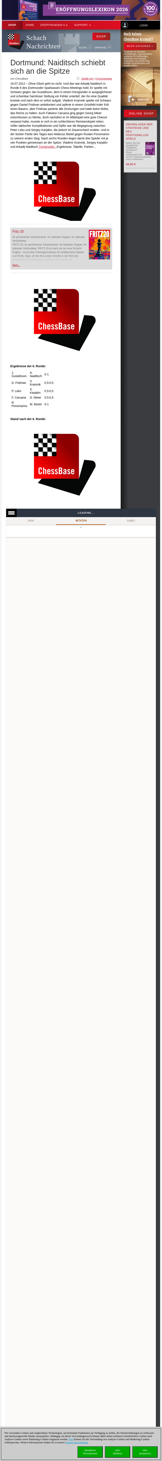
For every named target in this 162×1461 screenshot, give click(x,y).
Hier (71, 1439)
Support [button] (82, 25)
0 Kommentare (104, 78)
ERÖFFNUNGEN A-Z (54, 25)
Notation (81, 520)
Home (30, 25)
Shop (12, 25)
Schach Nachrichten (43, 42)
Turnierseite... (48, 146)
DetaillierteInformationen (90, 1452)
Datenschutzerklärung (77, 1442)
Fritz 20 (18, 231)
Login (143, 25)
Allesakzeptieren (145, 1452)
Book (31, 520)
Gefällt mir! (87, 78)
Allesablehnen (117, 1452)
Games (131, 520)
